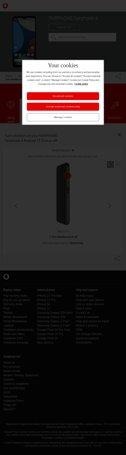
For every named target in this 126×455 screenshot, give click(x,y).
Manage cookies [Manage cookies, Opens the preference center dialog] (63, 117)
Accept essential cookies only (63, 106)
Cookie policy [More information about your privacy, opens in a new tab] (81, 84)
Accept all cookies (63, 96)
